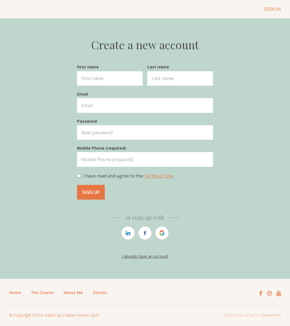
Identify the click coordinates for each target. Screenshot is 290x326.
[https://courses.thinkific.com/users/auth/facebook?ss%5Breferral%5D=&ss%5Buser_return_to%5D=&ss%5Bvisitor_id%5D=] (145, 233)
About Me (73, 292)
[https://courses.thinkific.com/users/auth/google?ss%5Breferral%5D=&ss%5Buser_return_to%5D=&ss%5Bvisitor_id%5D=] (162, 233)
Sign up (91, 192)
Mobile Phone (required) (101, 148)
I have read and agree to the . (128, 176)
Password (87, 121)
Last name (158, 67)
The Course (42, 292)
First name (88, 67)
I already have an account (145, 256)
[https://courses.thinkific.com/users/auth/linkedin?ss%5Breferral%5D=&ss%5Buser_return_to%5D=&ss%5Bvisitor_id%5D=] (128, 233)
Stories (100, 292)
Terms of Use (158, 176)
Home (15, 292)
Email (82, 94)
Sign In (272, 9)
